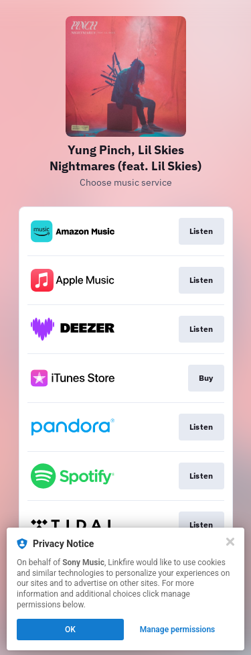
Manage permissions (178, 629)
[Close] (230, 541)
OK (70, 629)
